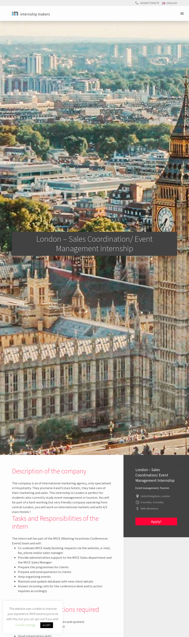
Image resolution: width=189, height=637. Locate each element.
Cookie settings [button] (25, 625)
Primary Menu (182, 13)
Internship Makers (35, 14)
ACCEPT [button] (47, 625)
